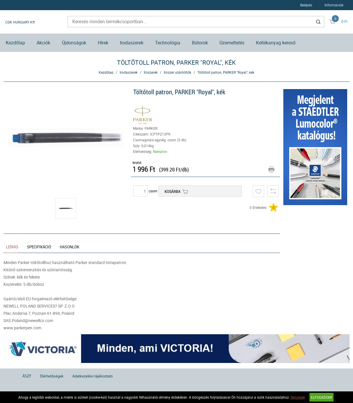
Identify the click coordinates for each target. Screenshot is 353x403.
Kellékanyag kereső (276, 42)
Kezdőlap (15, 42)
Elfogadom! (321, 397)
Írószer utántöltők (177, 72)
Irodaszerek (131, 42)
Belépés (306, 5)
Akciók (43, 42)
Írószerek (151, 72)
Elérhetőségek (52, 376)
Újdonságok (74, 42)
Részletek (298, 397)
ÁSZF (26, 376)
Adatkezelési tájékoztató (92, 376)
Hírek (103, 42)
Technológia (167, 42)
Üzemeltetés (231, 42)
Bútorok (200, 42)
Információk (334, 5)
